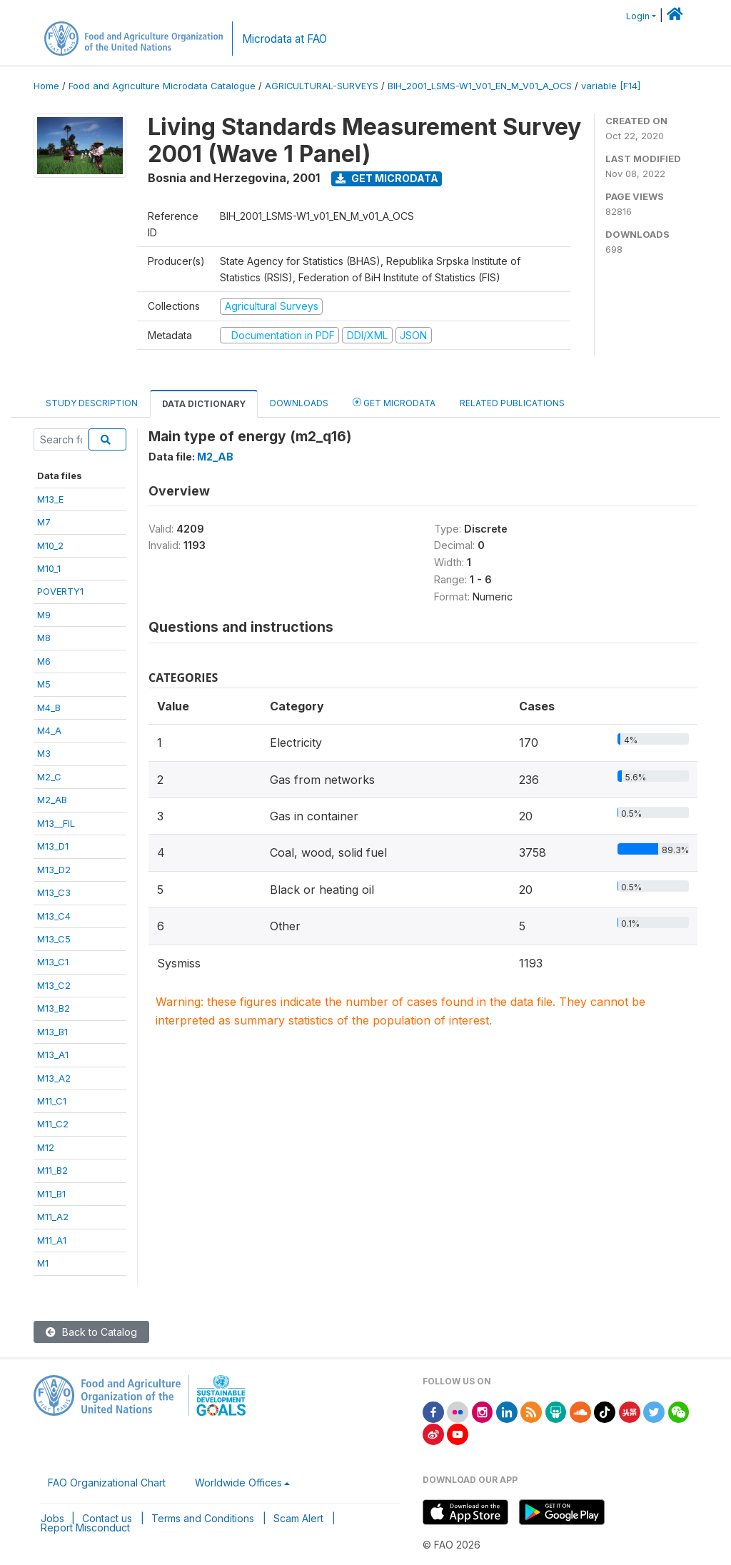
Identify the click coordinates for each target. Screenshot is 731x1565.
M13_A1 (53, 1054)
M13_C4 (54, 916)
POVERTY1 (60, 591)
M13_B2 (53, 1008)
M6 (44, 661)
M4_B (49, 707)
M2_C (49, 776)
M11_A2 (53, 1216)
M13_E (50, 499)
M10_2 (50, 545)
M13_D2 (54, 869)
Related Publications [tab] (512, 403)
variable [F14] (610, 86)
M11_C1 (51, 1101)
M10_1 (49, 568)
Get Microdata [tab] (394, 402)
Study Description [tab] (92, 403)
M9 (44, 614)
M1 (43, 1263)
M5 (44, 684)
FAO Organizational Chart (107, 1482)
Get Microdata (387, 178)
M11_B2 (52, 1170)
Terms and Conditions (202, 1518)
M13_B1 (52, 1031)
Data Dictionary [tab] (204, 403)
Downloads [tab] (299, 403)
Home (46, 86)
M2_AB (52, 799)
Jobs (52, 1518)
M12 (45, 1147)
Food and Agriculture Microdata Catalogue (162, 86)
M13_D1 (53, 846)
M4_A (49, 730)
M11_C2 (53, 1123)
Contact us (107, 1518)
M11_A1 (51, 1240)
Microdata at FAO (284, 39)
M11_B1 (51, 1193)
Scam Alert (298, 1518)
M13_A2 (54, 1078)
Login (638, 16)
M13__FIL (56, 823)
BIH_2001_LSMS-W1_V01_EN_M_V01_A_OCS (480, 86)
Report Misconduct (85, 1527)
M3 (44, 753)
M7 (44, 522)
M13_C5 (54, 939)
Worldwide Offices (238, 1482)
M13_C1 (53, 961)
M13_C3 (54, 892)
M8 (44, 637)
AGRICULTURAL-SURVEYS (321, 86)
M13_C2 (54, 985)
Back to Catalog (91, 1332)
